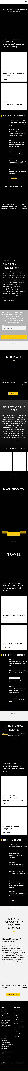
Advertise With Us (18, 1033)
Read (5, 79)
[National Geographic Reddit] (15, 1047)
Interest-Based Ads (5, 1020)
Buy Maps (16, 1015)
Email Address (5, 325)
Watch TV (16, 1023)
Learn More (7, 832)
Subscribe (4, 9)
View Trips (6, 647)
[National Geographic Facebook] (18, 1038)
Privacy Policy (4, 1011)
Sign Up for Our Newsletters (4, 1049)
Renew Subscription (5, 1042)
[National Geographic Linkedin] (15, 1044)
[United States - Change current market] (7, 1056)
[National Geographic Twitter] (15, 1041)
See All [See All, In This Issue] (14, 900)
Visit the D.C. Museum (18, 1021)
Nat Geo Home (17, 1009)
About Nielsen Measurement (4, 1023)
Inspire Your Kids (17, 1017)
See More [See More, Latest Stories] (14, 177)
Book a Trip (16, 1013)
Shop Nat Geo (17, 1019)
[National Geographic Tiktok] (18, 1044)
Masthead (16, 1029)
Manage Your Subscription (7, 1044)
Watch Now (14, 441)
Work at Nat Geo (5, 1046)
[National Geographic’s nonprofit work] (14, 948)
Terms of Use (4, 1009)
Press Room (16, 1031)
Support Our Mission (18, 1027)
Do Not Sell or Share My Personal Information (6, 1026)
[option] (11, 200)
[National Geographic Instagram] (15, 1038)
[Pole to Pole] (19, 461)
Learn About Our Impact (19, 1025)
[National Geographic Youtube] (18, 1041)
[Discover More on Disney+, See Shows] (13, 474)
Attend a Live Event (18, 1011)
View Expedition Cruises (11, 621)
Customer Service (5, 1040)
